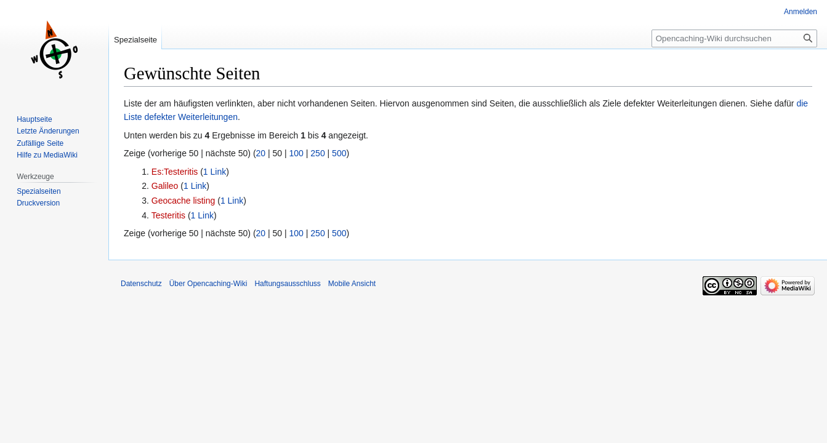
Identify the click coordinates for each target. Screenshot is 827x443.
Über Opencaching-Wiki (208, 283)
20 (261, 153)
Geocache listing (183, 201)
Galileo (165, 186)
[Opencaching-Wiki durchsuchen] (734, 38)
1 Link (214, 172)
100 (296, 153)
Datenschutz (141, 283)
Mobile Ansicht (352, 283)
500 (339, 153)
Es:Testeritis (174, 172)
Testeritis (168, 215)
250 (317, 153)
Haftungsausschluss (287, 283)
